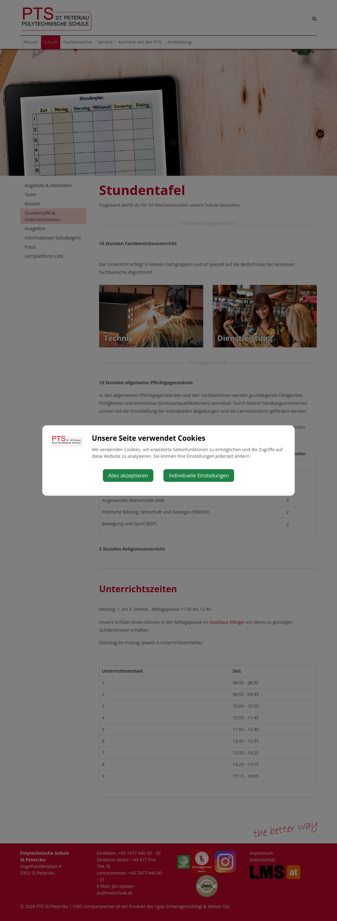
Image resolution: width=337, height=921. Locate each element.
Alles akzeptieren (128, 475)
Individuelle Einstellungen (199, 475)
